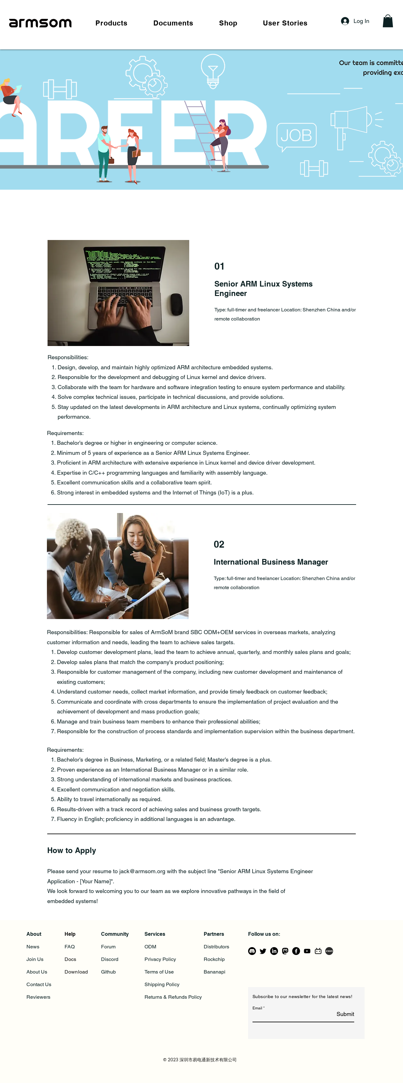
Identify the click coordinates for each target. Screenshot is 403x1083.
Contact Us (38, 984)
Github (108, 972)
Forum (108, 947)
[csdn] (329, 951)
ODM (150, 947)
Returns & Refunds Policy (173, 997)
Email (257, 1008)
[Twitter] (263, 951)
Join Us (34, 959)
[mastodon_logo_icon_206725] (285, 951)
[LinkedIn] (274, 951)
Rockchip (214, 959)
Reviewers (38, 997)
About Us (36, 972)
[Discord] (252, 951)
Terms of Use (159, 972)
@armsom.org (147, 871)
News (32, 947)
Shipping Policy (162, 984)
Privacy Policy (160, 959)
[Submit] (338, 1014)
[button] (111, 23)
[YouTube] (307, 951)
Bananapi (214, 972)
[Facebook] (296, 951)
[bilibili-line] (318, 951)
